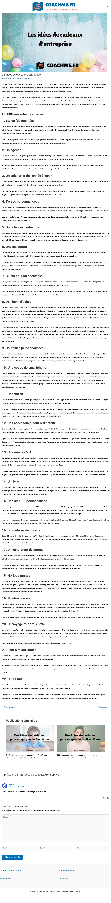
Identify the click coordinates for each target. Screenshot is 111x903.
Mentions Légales (6, 881)
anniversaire (7, 101)
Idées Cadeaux (19, 78)
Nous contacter (63, 881)
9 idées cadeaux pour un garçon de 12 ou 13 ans (79, 755)
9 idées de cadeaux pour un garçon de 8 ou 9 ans (28, 755)
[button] (108, 6)
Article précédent (9, 707)
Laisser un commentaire (13, 758)
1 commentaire (7, 78)
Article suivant (103, 707)
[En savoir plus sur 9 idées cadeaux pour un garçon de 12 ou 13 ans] (81, 739)
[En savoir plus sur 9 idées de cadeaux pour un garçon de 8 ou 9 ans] (30, 739)
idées (13, 114)
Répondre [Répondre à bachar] (105, 798)
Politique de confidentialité (67, 874)
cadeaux (20, 114)
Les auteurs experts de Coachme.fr (12, 874)
